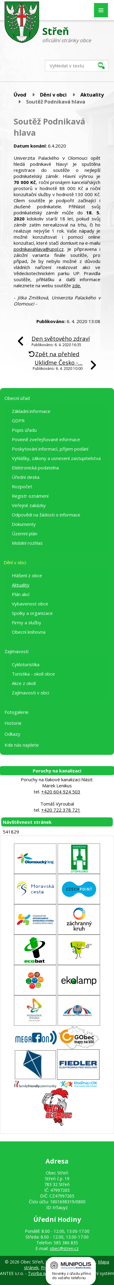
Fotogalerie (17, 712)
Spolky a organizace (32, 613)
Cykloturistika (25, 664)
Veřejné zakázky (29, 505)
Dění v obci (53, 94)
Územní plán (24, 533)
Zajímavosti (17, 651)
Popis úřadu (24, 430)
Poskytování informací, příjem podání (50, 449)
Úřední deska (25, 477)
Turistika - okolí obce (33, 674)
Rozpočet (22, 486)
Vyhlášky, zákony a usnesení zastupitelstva (56, 458)
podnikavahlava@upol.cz (39, 249)
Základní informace (31, 411)
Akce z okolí (24, 683)
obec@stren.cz (64, 1248)
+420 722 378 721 (60, 810)
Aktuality (92, 94)
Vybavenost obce (30, 604)
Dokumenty (24, 524)
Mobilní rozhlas (27, 543)
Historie (13, 723)
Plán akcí (20, 594)
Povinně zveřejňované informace (46, 439)
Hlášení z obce (27, 575)
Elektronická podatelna (35, 468)
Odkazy (12, 734)
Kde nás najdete (22, 745)
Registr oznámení (30, 496)
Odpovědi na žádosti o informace (46, 515)
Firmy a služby (26, 622)
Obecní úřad (17, 398)
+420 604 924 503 (60, 792)
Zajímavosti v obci (30, 693)
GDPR (18, 421)
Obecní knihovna (28, 632)
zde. (76, 285)
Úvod (20, 94)
